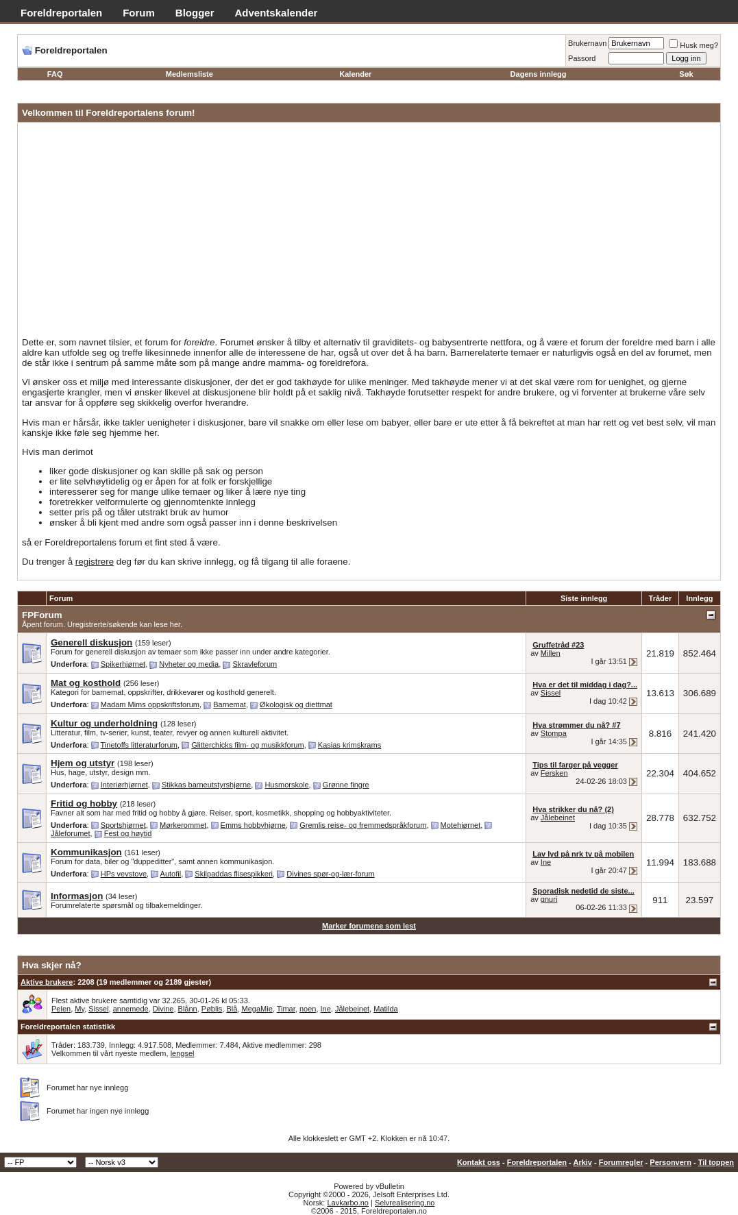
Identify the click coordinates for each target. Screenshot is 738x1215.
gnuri (549, 899)
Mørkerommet (183, 825)
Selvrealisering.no (404, 1203)
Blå (232, 1009)
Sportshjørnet (123, 825)
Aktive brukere (47, 982)
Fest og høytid (128, 833)
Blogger (194, 13)
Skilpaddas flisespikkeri (234, 874)
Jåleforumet (70, 833)
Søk (686, 74)
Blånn (187, 1009)
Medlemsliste (189, 74)
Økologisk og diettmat (296, 704)
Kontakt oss (478, 1162)
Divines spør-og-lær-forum (330, 874)
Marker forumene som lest (369, 926)
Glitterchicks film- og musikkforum (247, 745)
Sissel (551, 693)
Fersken (554, 773)
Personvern (670, 1162)
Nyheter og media (189, 664)
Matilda (385, 1009)
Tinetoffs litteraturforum (139, 745)
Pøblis (212, 1009)
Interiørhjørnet (124, 785)
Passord (581, 58)
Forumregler (621, 1162)
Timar (286, 1009)
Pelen (61, 1009)
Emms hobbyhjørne (253, 825)
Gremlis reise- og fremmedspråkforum (362, 825)
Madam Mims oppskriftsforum (150, 704)
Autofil (171, 874)
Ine (546, 862)
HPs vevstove (124, 874)
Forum (139, 13)
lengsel (183, 1053)
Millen (551, 653)
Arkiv (582, 1162)
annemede (131, 1009)
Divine (163, 1009)
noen (307, 1009)
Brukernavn (587, 43)
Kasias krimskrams (349, 745)
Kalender (355, 74)
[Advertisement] (369, 232)
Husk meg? (693, 45)
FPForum (42, 615)
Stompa (554, 733)
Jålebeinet (558, 817)
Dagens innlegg (539, 74)
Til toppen (716, 1162)
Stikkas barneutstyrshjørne (206, 785)
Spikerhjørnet (123, 664)
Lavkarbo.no (348, 1203)
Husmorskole (286, 785)
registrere (94, 561)
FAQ (55, 74)
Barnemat (229, 704)
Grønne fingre (346, 785)
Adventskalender (276, 13)
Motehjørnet (461, 825)
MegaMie (257, 1009)
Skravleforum (254, 664)
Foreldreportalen (61, 13)
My (79, 1009)
